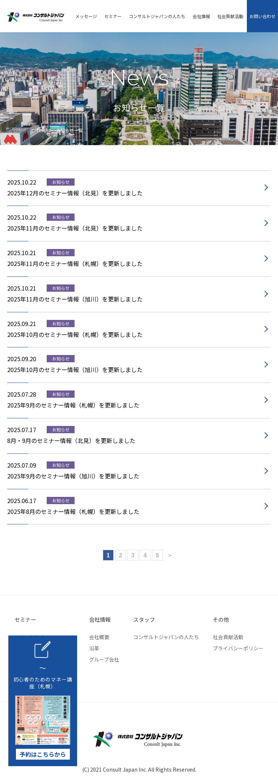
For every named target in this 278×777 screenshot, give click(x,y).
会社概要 (99, 637)
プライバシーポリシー (238, 648)
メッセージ (85, 16)
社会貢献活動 (229, 16)
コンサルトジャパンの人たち (155, 16)
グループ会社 (104, 659)
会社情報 (199, 16)
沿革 (94, 648)
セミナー (111, 16)
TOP (40, 130)
